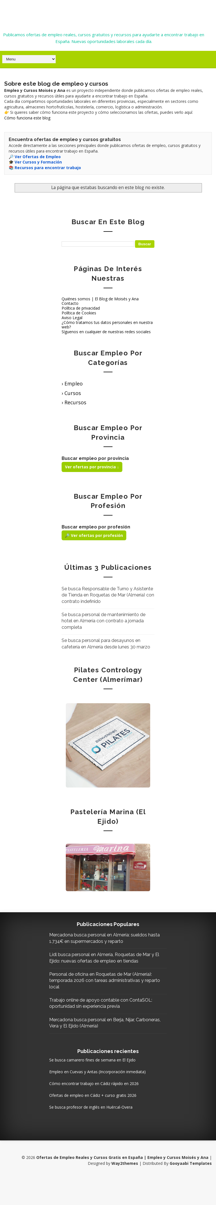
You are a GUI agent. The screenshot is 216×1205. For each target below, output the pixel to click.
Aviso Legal (72, 317)
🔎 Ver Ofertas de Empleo (35, 155)
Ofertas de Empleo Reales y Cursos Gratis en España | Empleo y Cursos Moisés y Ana (103, 12)
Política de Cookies (79, 312)
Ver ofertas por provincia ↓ (92, 466)
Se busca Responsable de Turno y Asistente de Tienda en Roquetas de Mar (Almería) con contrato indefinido (108, 594)
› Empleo (72, 383)
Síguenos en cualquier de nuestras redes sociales (106, 331)
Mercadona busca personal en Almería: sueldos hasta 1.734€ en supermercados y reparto (104, 941)
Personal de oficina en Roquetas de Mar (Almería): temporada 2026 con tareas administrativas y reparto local (102, 993)
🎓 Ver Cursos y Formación (35, 161)
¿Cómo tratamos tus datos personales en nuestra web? (107, 324)
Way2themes (124, 1188)
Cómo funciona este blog (27, 117)
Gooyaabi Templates (191, 1188)
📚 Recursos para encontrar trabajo (45, 167)
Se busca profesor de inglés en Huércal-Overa (102, 1131)
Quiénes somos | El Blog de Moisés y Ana (100, 298)
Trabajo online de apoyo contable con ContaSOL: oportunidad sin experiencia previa (101, 1018)
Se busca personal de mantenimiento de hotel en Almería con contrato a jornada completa (103, 620)
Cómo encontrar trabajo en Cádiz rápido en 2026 (105, 1108)
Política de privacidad (81, 307)
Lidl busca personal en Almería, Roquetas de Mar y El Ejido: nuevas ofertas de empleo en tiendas (107, 966)
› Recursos (74, 401)
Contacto (70, 302)
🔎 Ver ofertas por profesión (94, 534)
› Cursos (71, 392)
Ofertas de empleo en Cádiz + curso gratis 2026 (104, 1119)
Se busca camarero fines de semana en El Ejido (104, 1078)
